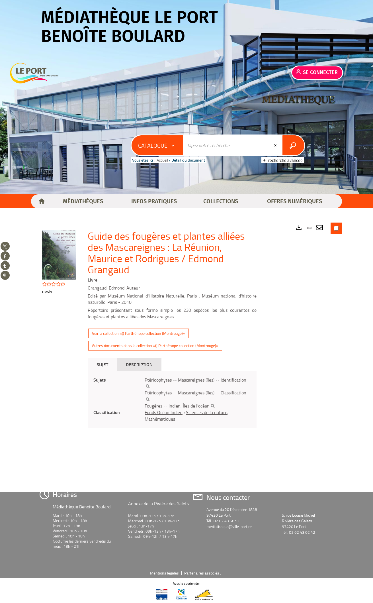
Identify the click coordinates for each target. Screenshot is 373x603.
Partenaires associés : (203, 573)
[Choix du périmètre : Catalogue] (157, 145)
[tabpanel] (172, 399)
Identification (233, 380)
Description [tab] (139, 364)
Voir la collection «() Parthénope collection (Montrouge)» (138, 333)
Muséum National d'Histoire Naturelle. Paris (152, 296)
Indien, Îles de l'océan (189, 406)
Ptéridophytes (158, 380)
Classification (233, 393)
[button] (83, 201)
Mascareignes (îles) (196, 380)
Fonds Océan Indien (164, 412)
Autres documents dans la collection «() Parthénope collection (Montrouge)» (155, 345)
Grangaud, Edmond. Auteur (114, 288)
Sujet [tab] (102, 364)
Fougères (153, 406)
